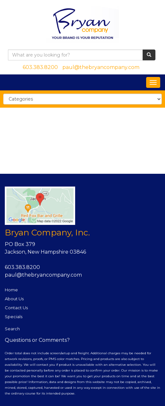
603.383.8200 (40, 67)
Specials (13, 316)
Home (11, 289)
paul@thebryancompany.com (100, 67)
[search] (149, 55)
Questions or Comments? (37, 340)
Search (12, 328)
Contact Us (16, 307)
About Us (14, 298)
